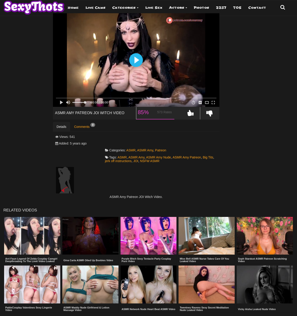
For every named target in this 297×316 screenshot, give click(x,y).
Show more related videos (148, 311)
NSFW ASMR (177, 152)
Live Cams (95, 7)
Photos (201, 7)
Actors (176, 7)
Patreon (175, 141)
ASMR (145, 141)
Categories (124, 7)
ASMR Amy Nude (173, 148)
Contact (257, 7)
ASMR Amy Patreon (202, 148)
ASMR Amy (160, 141)
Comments (84, 130)
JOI (163, 152)
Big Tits (125, 152)
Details (61, 131)
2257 (221, 7)
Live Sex (153, 7)
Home (73, 7)
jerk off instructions (145, 152)
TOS (237, 7)
